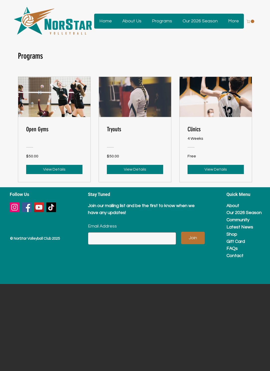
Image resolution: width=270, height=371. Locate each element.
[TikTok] (51, 207)
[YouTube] (39, 207)
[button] (131, 21)
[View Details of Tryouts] (135, 169)
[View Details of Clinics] (216, 169)
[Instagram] (14, 207)
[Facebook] (27, 207)
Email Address (102, 226)
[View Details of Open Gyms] (54, 169)
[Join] (193, 238)
